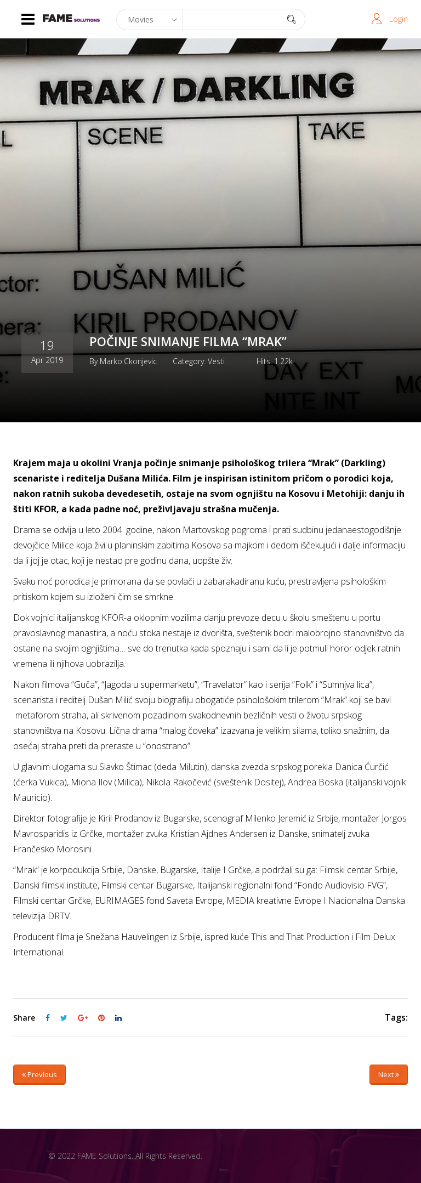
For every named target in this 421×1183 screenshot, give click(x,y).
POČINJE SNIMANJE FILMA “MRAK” (188, 341)
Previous (39, 1074)
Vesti (216, 360)
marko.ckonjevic (128, 360)
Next (388, 1074)
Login (398, 19)
